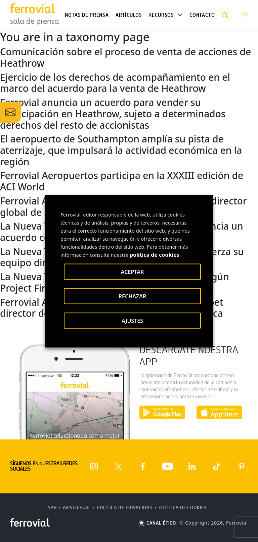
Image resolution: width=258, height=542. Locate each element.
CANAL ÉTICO (157, 523)
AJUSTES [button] (132, 320)
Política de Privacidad (125, 507)
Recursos (161, 15)
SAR (52, 507)
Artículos (129, 15)
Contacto (202, 15)
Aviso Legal (77, 507)
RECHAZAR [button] (132, 296)
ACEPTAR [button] (132, 271)
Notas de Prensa (87, 15)
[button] (225, 15)
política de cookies (154, 254)
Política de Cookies (183, 507)
